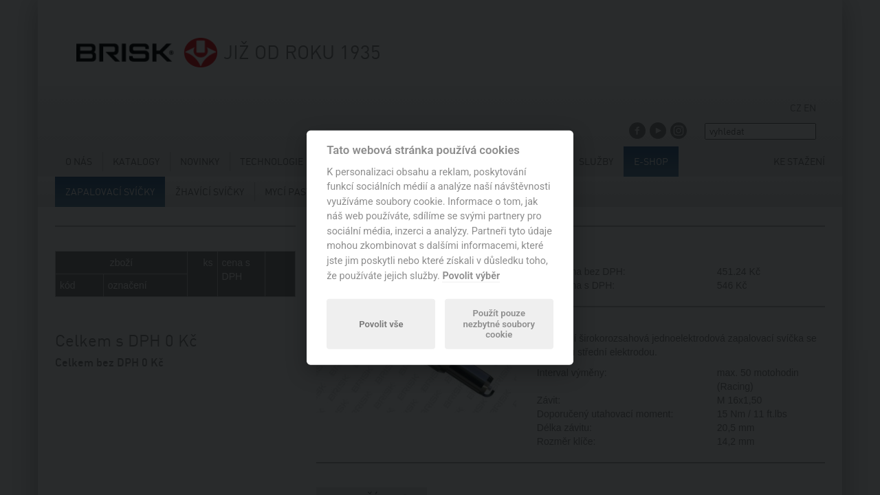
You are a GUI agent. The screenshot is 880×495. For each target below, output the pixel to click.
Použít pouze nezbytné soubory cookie (498, 324)
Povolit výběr (471, 275)
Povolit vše (381, 323)
